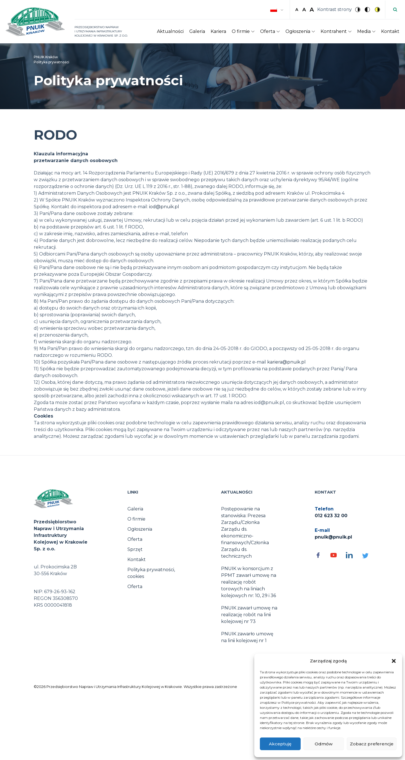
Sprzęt (135, 549)
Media (364, 31)
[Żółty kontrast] (377, 9)
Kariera (218, 31)
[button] (394, 661)
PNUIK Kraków (46, 57)
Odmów (323, 743)
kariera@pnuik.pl (286, 362)
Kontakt (390, 31)
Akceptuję (280, 743)
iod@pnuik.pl (164, 206)
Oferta (267, 31)
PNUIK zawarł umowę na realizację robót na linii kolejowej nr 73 (249, 614)
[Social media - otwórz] (320, 555)
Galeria (197, 31)
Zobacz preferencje (371, 743)
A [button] (296, 9)
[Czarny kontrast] (368, 9)
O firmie (241, 31)
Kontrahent (334, 31)
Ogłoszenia (297, 31)
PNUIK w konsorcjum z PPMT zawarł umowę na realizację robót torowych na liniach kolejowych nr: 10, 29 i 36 (248, 582)
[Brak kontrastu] (358, 9)
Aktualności (170, 31)
